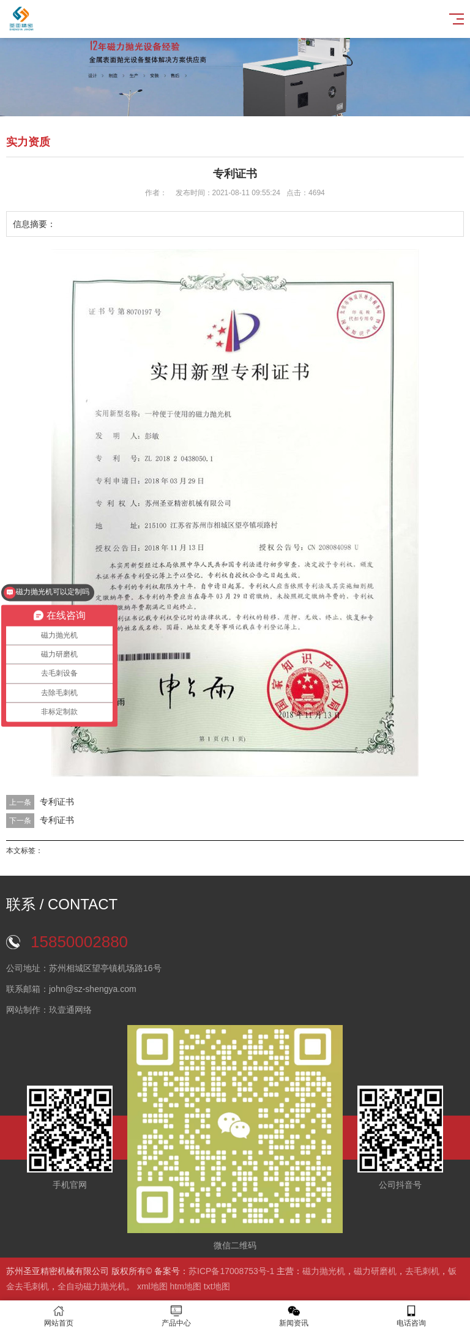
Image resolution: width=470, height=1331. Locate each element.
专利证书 (57, 802)
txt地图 (217, 1286)
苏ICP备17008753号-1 (231, 1271)
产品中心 (176, 1316)
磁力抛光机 (323, 1271)
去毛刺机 (422, 1271)
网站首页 (59, 1316)
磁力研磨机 (375, 1271)
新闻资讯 (293, 1316)
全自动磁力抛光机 (92, 1286)
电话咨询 (411, 1316)
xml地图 (152, 1286)
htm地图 (185, 1286)
